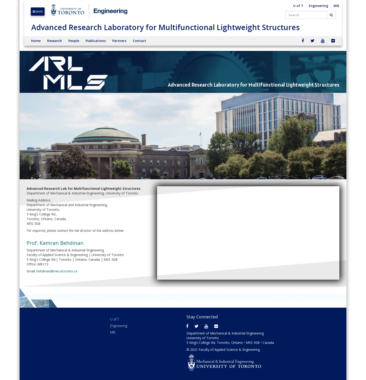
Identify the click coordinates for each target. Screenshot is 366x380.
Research (54, 41)
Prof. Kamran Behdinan (55, 242)
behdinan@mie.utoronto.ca (56, 271)
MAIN (38, 12)
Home (36, 41)
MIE (336, 6)
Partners (119, 41)
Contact (139, 41)
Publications (96, 41)
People (73, 41)
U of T (298, 6)
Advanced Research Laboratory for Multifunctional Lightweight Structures (165, 27)
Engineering (318, 6)
